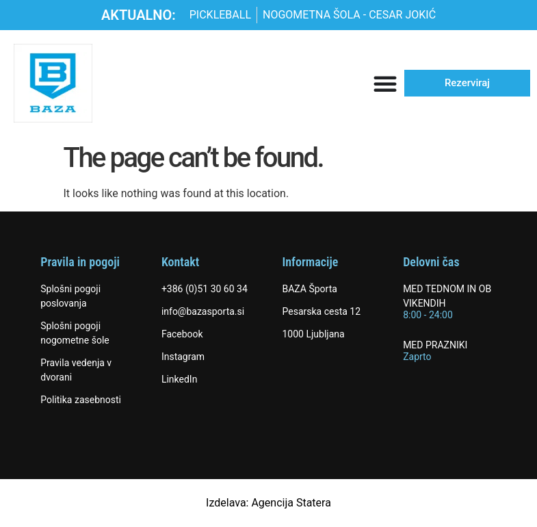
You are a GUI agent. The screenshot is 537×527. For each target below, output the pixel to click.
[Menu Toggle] (385, 83)
